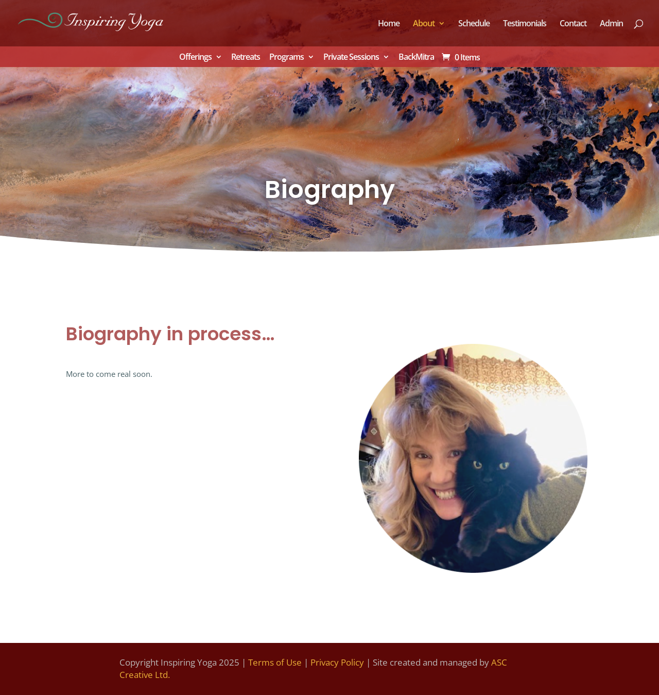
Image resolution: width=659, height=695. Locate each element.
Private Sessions (351, 57)
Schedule (474, 24)
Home (389, 24)
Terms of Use (275, 662)
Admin (611, 24)
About (424, 24)
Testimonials (524, 24)
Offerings (195, 57)
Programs (286, 57)
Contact (573, 24)
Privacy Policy (337, 662)
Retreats (245, 57)
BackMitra (416, 57)
